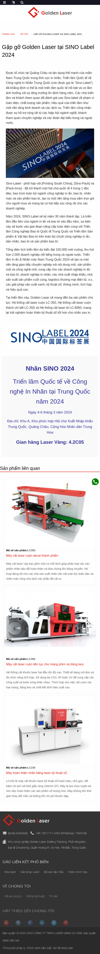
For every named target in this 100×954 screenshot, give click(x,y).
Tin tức (53, 900)
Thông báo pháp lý (14, 948)
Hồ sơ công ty (13, 900)
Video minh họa (77, 875)
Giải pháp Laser (29, 875)
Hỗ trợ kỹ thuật (35, 900)
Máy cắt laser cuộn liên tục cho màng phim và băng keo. (45, 664)
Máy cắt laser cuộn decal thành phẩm (32, 555)
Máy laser (10, 875)
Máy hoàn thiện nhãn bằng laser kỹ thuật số (36, 773)
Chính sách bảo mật (39, 948)
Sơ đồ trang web (63, 948)
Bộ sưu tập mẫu (54, 875)
